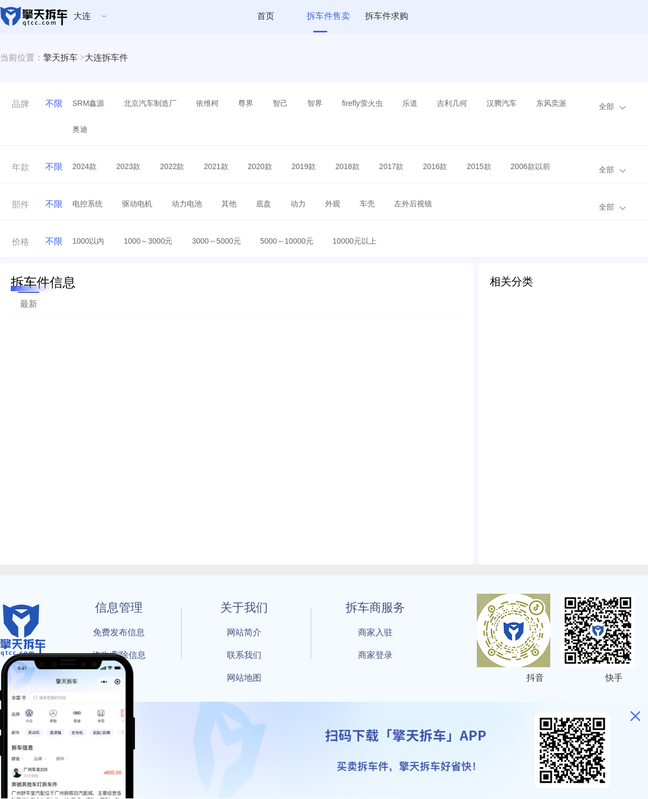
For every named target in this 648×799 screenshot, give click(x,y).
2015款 (479, 166)
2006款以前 (530, 166)
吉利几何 (452, 103)
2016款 (435, 166)
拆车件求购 (386, 16)
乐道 (409, 103)
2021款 (216, 166)
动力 (298, 203)
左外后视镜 (413, 203)
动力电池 (187, 203)
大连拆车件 (106, 57)
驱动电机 (137, 203)
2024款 (84, 166)
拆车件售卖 (328, 16)
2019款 (304, 166)
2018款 (347, 166)
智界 (314, 103)
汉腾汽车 (502, 103)
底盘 (263, 203)
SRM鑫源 (88, 103)
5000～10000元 (286, 241)
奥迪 (79, 129)
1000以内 (88, 241)
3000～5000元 (216, 241)
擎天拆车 (60, 57)
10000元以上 (354, 241)
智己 (280, 103)
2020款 (260, 166)
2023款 (128, 166)
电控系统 (87, 203)
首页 (265, 16)
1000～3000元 (148, 241)
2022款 (172, 166)
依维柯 (207, 103)
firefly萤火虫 (362, 103)
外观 (332, 203)
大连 (82, 16)
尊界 (245, 103)
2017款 (391, 166)
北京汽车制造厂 (150, 103)
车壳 (367, 203)
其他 (229, 203)
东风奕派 (551, 103)
